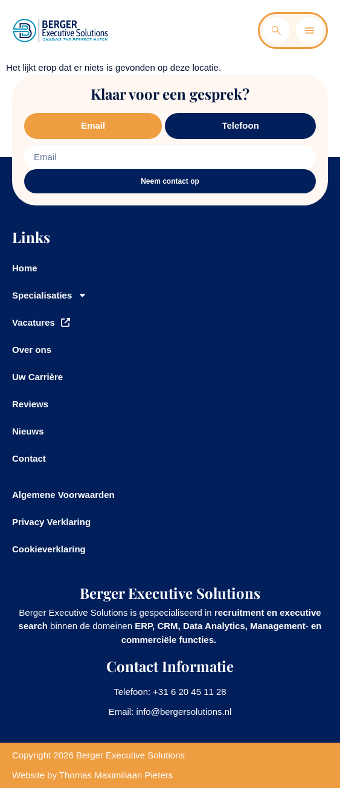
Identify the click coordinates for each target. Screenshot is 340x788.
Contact (29, 458)
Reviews (30, 404)
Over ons (31, 349)
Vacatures (41, 322)
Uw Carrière (37, 377)
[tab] (93, 126)
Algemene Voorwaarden (63, 494)
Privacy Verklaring (51, 522)
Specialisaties (49, 295)
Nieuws (28, 431)
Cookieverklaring (49, 549)
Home (24, 268)
